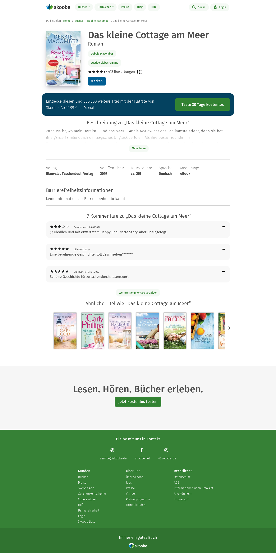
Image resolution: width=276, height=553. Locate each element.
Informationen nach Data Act (193, 488)
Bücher (83, 7)
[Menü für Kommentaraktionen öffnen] (223, 227)
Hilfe (154, 7)
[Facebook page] (142, 454)
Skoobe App (86, 488)
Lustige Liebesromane (104, 62)
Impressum (181, 499)
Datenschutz (182, 477)
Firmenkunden (135, 505)
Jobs (129, 482)
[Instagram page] (167, 454)
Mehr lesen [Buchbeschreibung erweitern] (139, 148)
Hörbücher (105, 7)
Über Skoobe (134, 477)
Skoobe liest (86, 521)
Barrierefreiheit (88, 510)
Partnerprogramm (138, 499)
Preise (125, 7)
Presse (130, 488)
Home (67, 20)
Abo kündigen (183, 494)
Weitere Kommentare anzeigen (138, 292)
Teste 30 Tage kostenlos (203, 104)
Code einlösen (87, 499)
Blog (140, 7)
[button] (229, 328)
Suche (198, 7)
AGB (176, 482)
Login (220, 7)
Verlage (131, 494)
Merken (97, 81)
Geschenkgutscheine (92, 494)
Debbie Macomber (98, 20)
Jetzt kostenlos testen (138, 401)
